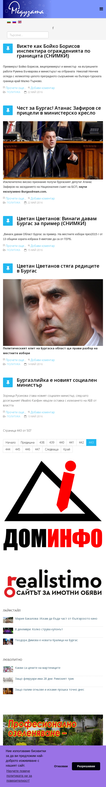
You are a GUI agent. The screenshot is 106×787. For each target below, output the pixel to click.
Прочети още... (16, 88)
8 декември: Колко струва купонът (39, 629)
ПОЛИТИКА (13, 92)
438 (41, 442)
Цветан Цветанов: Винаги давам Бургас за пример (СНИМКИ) (57, 220)
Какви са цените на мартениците (38, 668)
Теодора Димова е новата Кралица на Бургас (46, 640)
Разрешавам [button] (86, 766)
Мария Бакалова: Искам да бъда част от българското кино (56, 618)
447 (37, 449)
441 (71, 442)
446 (27, 449)
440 (61, 442)
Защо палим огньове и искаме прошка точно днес (49, 689)
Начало (11, 442)
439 (51, 442)
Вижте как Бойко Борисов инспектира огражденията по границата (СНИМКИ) (53, 51)
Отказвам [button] (61, 766)
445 (17, 449)
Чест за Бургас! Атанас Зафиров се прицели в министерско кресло (59, 110)
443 (91, 442)
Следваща (51, 449)
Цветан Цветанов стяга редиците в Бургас (58, 268)
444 (7, 449)
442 (81, 442)
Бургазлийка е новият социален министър (57, 382)
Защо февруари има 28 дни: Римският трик (44, 679)
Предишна (27, 442)
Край (66, 449)
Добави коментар (43, 88)
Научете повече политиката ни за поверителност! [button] (19, 775)
